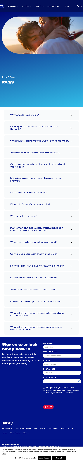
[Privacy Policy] (67, 428)
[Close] (79, 450)
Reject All (59, 458)
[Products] (21, 6)
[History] (43, 428)
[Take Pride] (49, 6)
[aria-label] (72, 6)
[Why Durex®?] (7, 428)
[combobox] (60, 364)
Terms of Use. (74, 390)
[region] (41, 454)
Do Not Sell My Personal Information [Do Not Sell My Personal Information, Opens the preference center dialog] (24, 458)
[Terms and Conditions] (11, 432)
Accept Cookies (44, 458)
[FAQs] (35, 428)
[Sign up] (48, 407)
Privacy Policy (59, 390)
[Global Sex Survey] (23, 428)
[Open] (79, 6)
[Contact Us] (54, 428)
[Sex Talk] (35, 6)
